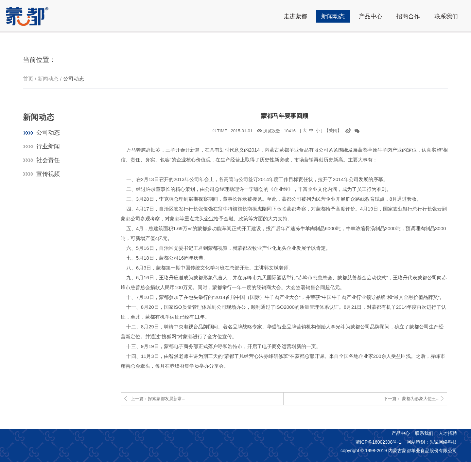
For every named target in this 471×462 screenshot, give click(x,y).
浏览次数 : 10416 (279, 130)
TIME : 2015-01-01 (235, 130)
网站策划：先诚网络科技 (432, 442)
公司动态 (73, 79)
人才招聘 (448, 433)
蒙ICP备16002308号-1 (378, 442)
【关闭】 (332, 130)
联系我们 (424, 433)
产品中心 (401, 433)
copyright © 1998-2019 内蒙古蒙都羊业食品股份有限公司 (398, 450)
